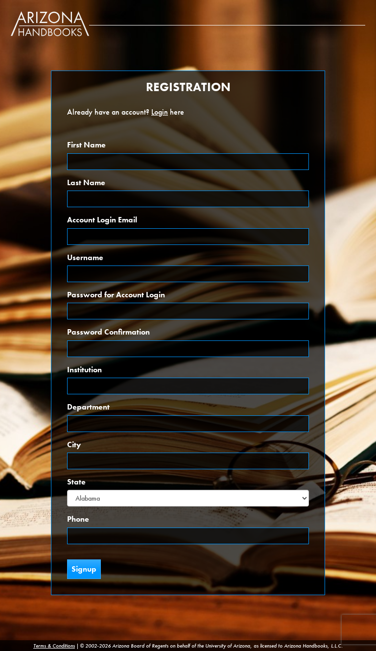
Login (357, 14)
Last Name (86, 182)
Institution (84, 369)
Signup (83, 569)
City (74, 444)
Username (85, 257)
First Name (86, 145)
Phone (78, 519)
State (76, 482)
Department (88, 407)
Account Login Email (102, 220)
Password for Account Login (116, 294)
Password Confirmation (108, 332)
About (318, 14)
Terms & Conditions (54, 645)
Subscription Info (342, 14)
